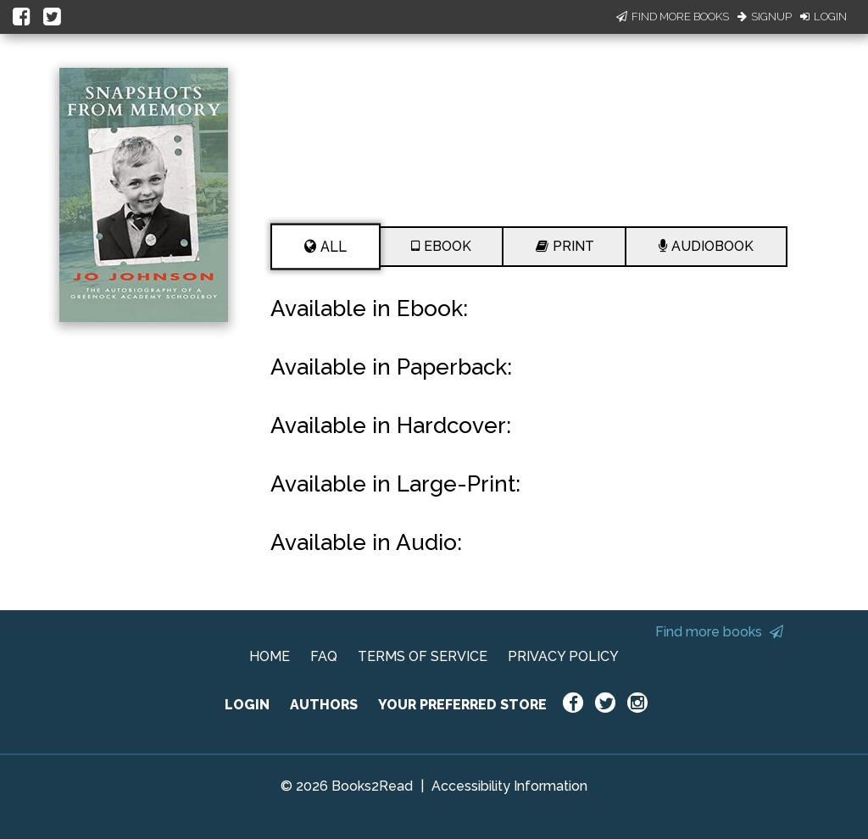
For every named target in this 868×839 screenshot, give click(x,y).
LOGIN (247, 705)
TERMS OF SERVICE (422, 656)
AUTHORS (324, 705)
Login (823, 16)
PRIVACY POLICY (563, 656)
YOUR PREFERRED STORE (462, 705)
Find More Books (672, 16)
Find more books (719, 632)
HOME (269, 656)
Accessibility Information (509, 786)
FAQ (323, 656)
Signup (764, 16)
